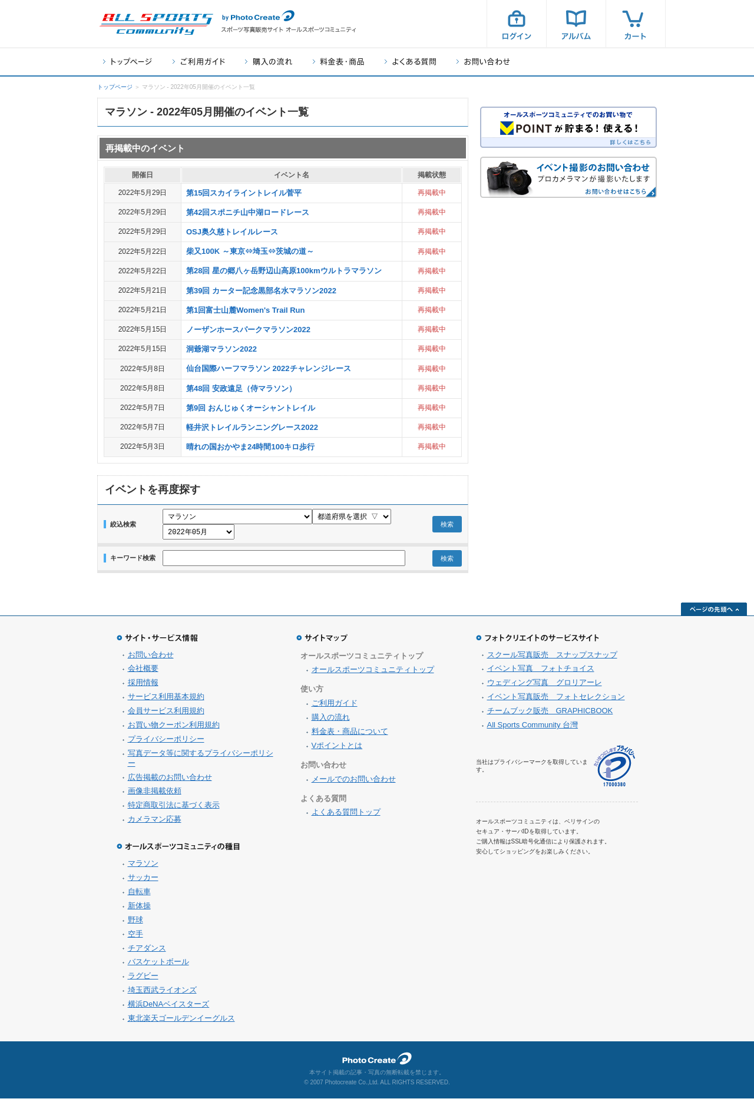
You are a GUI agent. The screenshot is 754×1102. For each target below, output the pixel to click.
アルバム (576, 23)
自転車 (139, 895)
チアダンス (147, 951)
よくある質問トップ (346, 815)
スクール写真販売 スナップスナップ (552, 658)
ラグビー (143, 979)
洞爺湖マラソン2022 (221, 349)
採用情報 (143, 685)
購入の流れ (268, 61)
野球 (135, 923)
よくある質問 (410, 61)
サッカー (143, 880)
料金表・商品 (338, 61)
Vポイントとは (337, 748)
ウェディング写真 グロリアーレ (544, 685)
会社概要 (143, 671)
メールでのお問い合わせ (354, 782)
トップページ (127, 61)
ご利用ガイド (198, 61)
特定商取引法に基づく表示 (174, 808)
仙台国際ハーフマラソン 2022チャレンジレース (268, 368)
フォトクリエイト (377, 1061)
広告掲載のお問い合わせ (170, 780)
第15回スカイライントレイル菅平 (244, 192)
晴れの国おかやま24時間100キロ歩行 (250, 446)
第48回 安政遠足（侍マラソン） (241, 388)
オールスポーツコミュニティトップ (373, 673)
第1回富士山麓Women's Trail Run (245, 310)
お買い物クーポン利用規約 (174, 728)
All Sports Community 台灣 (532, 728)
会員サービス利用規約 (166, 714)
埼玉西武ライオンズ (162, 993)
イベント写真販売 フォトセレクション (556, 700)
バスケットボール (158, 965)
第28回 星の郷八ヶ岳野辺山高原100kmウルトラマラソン (284, 270)
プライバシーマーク (614, 769)
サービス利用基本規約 (166, 700)
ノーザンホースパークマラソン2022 (248, 329)
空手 (135, 937)
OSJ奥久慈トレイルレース (232, 231)
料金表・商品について (350, 734)
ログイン (516, 23)
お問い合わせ (483, 61)
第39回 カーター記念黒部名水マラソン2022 (261, 290)
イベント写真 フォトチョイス (540, 671)
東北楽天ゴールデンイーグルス (181, 1021)
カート (635, 23)
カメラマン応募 (154, 822)
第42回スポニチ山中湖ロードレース (247, 212)
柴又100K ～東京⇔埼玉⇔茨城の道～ (250, 251)
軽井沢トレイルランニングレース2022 (252, 427)
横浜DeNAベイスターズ (169, 1007)
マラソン (143, 866)
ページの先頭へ (714, 612)
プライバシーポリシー (166, 742)
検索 (447, 526)
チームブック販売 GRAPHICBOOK (550, 714)
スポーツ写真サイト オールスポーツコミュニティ (156, 24)
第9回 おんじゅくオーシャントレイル (250, 407)
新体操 (139, 909)
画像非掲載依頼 (154, 794)
